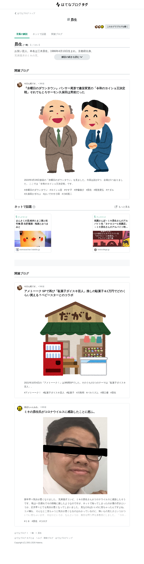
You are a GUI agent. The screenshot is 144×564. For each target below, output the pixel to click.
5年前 (42, 286)
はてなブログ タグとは (24, 538)
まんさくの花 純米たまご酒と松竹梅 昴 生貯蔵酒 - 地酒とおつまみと (32, 223)
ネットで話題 (39, 34)
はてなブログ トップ (24, 13)
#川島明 (80, 392)
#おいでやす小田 (51, 194)
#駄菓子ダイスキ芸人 (53, 392)
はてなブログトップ (64, 538)
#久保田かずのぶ (32, 194)
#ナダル (110, 190)
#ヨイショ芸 (56, 190)
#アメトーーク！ (32, 392)
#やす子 (68, 190)
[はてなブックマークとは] (34, 206)
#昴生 (89, 190)
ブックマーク (22, 216)
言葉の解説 (22, 34)
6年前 (43, 407)
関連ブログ (56, 34)
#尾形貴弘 (99, 190)
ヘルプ (39, 538)
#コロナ (43, 521)
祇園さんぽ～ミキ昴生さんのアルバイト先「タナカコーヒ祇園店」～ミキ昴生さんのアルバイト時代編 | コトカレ (111, 224)
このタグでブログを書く (117, 27)
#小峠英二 (67, 194)
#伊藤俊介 (79, 190)
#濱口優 (104, 392)
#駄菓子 (70, 392)
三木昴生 (42, 51)
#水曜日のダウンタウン (36, 190)
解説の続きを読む (72, 57)
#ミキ (27, 521)
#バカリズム (92, 392)
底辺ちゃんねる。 (32, 407)
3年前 (42, 83)
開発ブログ (48, 538)
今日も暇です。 (31, 83)
